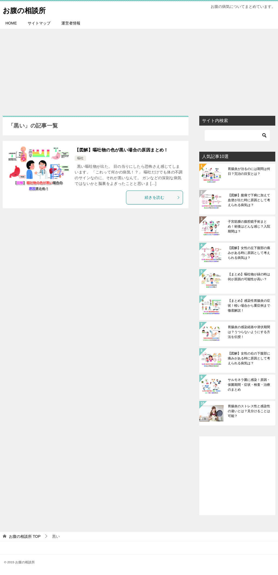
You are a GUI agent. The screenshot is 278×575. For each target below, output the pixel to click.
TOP (24, 536)
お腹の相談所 (27, 9)
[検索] (237, 135)
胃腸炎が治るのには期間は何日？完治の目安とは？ (249, 171)
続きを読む (162, 197)
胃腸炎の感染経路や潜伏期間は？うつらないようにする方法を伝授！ (249, 332)
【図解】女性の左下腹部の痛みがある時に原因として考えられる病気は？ (249, 253)
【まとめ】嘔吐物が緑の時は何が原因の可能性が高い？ (249, 276)
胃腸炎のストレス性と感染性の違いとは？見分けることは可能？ (249, 411)
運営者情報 (70, 23)
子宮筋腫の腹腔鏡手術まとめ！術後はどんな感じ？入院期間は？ (249, 226)
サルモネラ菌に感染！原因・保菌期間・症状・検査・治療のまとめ (249, 384)
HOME (11, 23)
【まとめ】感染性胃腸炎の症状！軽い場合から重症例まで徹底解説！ (249, 305)
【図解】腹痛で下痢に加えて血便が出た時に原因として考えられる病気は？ (249, 200)
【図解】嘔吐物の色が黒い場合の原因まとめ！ (121, 150)
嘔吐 (80, 158)
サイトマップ (39, 23)
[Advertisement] (139, 70)
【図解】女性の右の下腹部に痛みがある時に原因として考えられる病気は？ (249, 358)
